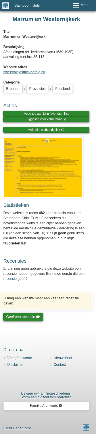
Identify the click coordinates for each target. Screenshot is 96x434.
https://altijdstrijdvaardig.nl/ (24, 72)
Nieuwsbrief (63, 358)
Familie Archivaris (46, 405)
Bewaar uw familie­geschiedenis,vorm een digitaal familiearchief (46, 395)
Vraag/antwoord (19, 358)
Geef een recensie (22, 317)
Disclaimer (15, 364)
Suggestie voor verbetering (46, 119)
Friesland (62, 89)
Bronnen (13, 89)
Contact (60, 364)
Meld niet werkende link (46, 130)
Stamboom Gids (27, 5)
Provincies (37, 89)
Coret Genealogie (17, 428)
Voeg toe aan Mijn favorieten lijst (46, 113)
